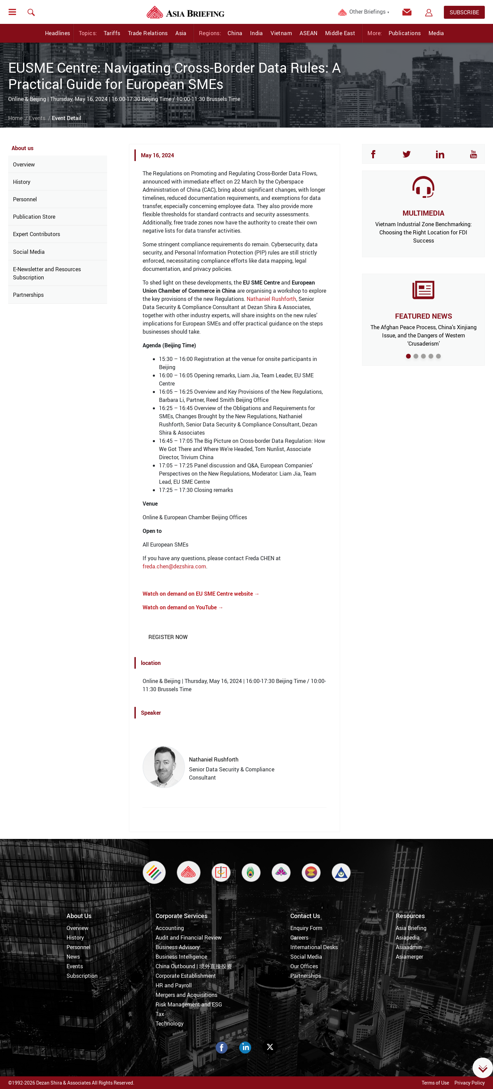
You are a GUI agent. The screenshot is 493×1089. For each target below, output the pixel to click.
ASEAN (308, 33)
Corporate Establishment (186, 975)
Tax (160, 1014)
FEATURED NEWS (423, 316)
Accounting (170, 928)
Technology (170, 1023)
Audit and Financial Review (189, 937)
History (21, 182)
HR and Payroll (174, 985)
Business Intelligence (181, 956)
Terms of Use (435, 1082)
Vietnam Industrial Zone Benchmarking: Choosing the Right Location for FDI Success (423, 232)
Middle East (340, 33)
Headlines (57, 33)
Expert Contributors (36, 234)
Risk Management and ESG (189, 1004)
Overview (24, 164)
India (256, 33)
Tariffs (112, 33)
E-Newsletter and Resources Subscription (47, 273)
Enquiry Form (306, 928)
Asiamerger (409, 956)
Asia (181, 33)
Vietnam (281, 33)
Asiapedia (408, 937)
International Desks (314, 947)
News (73, 956)
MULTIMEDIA (423, 213)
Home (15, 118)
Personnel (25, 199)
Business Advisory (178, 947)
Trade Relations (148, 33)
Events (37, 118)
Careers (299, 937)
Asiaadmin (409, 947)
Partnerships (28, 295)
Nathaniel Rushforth (271, 299)
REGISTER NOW (168, 637)
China (235, 33)
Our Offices (304, 966)
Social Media (29, 252)
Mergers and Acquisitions (186, 995)
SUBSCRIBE (464, 12)
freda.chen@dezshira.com (174, 566)
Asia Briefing (411, 928)
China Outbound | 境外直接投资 (194, 966)
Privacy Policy (469, 1082)
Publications (405, 33)
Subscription (82, 975)
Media (436, 33)
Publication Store (34, 216)
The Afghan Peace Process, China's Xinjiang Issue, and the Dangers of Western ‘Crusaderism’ (424, 335)
